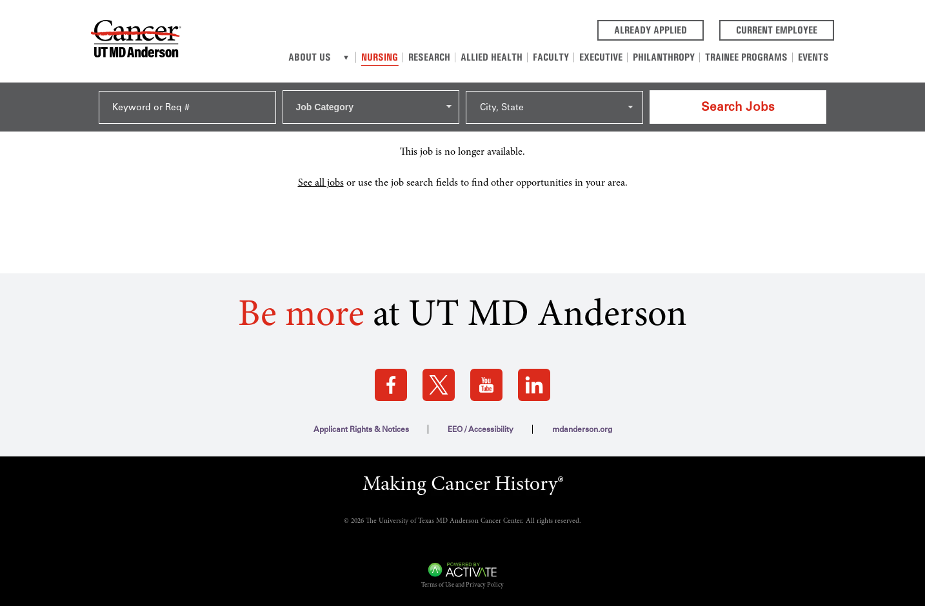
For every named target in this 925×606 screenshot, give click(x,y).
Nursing (379, 57)
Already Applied (659, 29)
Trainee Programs (746, 57)
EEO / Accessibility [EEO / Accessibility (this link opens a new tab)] (480, 429)
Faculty (551, 57)
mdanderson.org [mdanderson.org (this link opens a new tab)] (582, 429)
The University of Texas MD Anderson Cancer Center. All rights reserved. (473, 521)
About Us (309, 57)
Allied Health (491, 57)
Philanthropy (664, 57)
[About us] (346, 57)
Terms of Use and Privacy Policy (462, 585)
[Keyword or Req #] (187, 107)
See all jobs (321, 183)
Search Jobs (738, 106)
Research (429, 57)
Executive (600, 57)
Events (813, 57)
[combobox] (371, 107)
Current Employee (785, 29)
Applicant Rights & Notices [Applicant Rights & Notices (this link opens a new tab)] (361, 429)
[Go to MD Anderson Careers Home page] (136, 41)
